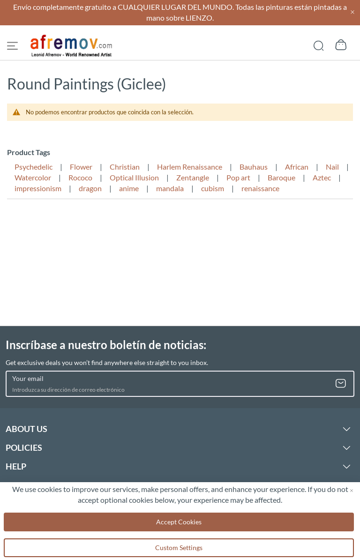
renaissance (260, 188)
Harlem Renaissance (189, 166)
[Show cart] (341, 45)
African (296, 166)
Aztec (322, 177)
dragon (90, 188)
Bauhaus (254, 166)
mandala (170, 188)
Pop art (238, 177)
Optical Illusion (134, 177)
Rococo (80, 177)
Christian (125, 166)
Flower (81, 166)
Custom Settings (178, 548)
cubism (212, 188)
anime (129, 188)
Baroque (281, 177)
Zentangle (192, 177)
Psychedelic (33, 166)
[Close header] (352, 12)
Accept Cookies (179, 522)
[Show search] (318, 44)
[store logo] (71, 46)
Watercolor (33, 177)
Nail (332, 166)
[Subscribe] (340, 384)
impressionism (38, 188)
